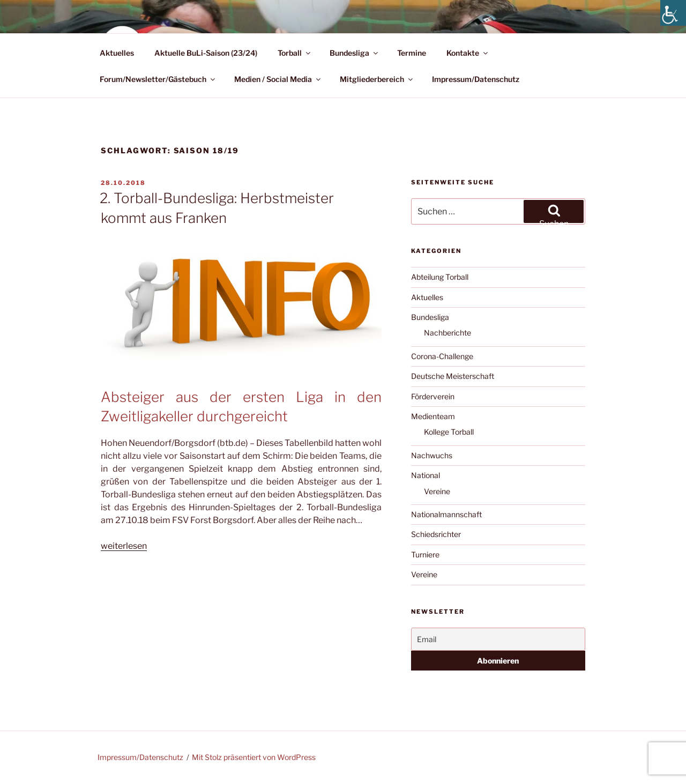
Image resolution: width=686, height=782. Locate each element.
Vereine (437, 491)
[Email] (498, 639)
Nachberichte (447, 332)
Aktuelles (117, 52)
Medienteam (433, 416)
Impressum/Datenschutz (475, 79)
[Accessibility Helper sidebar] (673, 13)
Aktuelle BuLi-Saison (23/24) (205, 52)
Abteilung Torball (439, 276)
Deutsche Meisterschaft (452, 376)
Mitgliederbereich (377, 79)
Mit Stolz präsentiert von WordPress (254, 757)
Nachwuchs (431, 455)
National (425, 475)
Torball (295, 52)
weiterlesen (124, 546)
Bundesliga (354, 52)
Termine (411, 52)
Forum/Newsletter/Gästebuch (158, 79)
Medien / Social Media (278, 79)
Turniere (425, 554)
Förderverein (432, 396)
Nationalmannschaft (446, 514)
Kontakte (467, 52)
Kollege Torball (449, 431)
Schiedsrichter (436, 534)
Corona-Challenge (442, 356)
